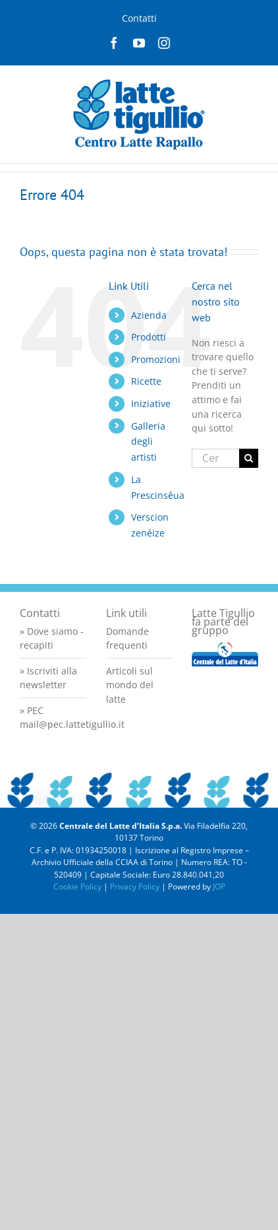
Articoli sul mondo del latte (129, 684)
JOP (219, 886)
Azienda (149, 315)
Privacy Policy (134, 886)
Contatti (139, 18)
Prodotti (148, 337)
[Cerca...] (215, 458)
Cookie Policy (77, 886)
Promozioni (156, 359)
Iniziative (151, 403)
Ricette (146, 381)
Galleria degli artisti (148, 442)
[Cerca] (248, 458)
